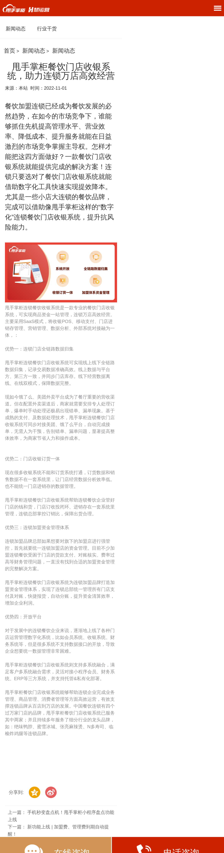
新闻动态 (16, 28)
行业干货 (47, 28)
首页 (9, 51)
